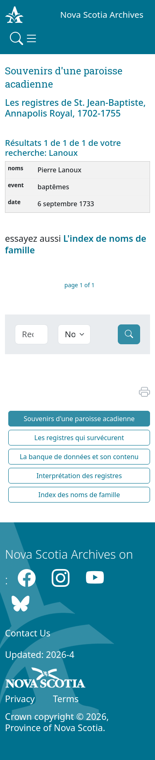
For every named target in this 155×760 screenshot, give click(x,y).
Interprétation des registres (79, 475)
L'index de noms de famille (75, 243)
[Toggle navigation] (24, 38)
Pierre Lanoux (59, 169)
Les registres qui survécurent (79, 437)
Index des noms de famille (79, 494)
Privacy (20, 699)
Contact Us (27, 633)
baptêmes (53, 186)
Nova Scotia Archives (101, 14)
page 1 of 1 (79, 285)
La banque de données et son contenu (79, 456)
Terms (66, 699)
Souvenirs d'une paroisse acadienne (79, 418)
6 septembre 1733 (66, 203)
